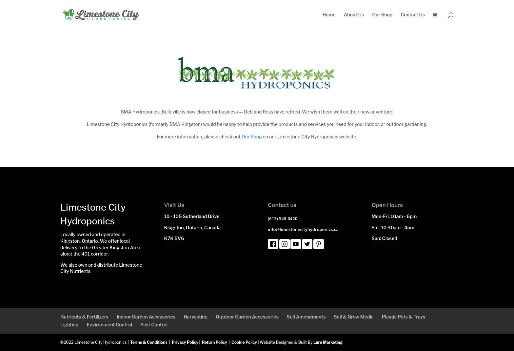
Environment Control (109, 324)
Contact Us (413, 14)
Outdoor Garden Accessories (247, 317)
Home (329, 14)
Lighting (69, 324)
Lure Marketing (328, 342)
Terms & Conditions (149, 342)
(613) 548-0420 (282, 218)
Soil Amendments (306, 317)
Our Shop (382, 14)
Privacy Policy (185, 342)
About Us (354, 14)
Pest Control (154, 324)
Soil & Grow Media (354, 317)
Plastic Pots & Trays (403, 317)
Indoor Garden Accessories (146, 317)
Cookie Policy (244, 342)
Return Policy (214, 342)
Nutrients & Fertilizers (84, 317)
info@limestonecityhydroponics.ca (303, 229)
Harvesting (196, 317)
